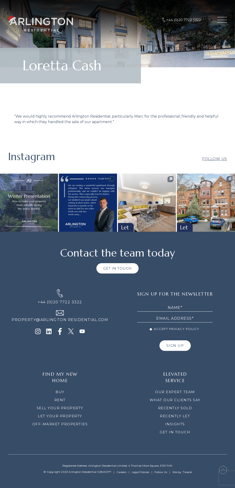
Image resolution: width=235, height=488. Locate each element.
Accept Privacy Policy (174, 329)
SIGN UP (175, 345)
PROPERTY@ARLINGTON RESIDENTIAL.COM (60, 320)
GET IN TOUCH (117, 268)
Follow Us (214, 163)
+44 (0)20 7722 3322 (60, 302)
